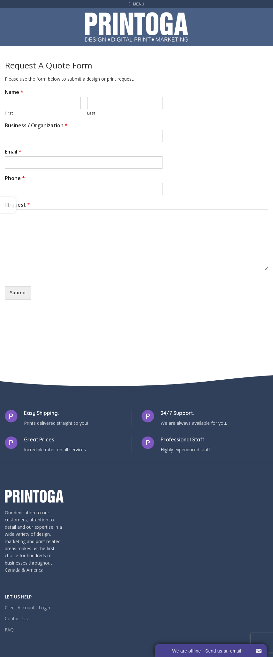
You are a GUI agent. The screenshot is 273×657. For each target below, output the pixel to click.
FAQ (9, 630)
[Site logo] (136, 26)
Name (14, 92)
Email (13, 151)
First (9, 113)
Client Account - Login (27, 608)
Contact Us (16, 618)
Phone (15, 178)
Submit (18, 292)
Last (91, 113)
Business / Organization (36, 125)
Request (17, 205)
